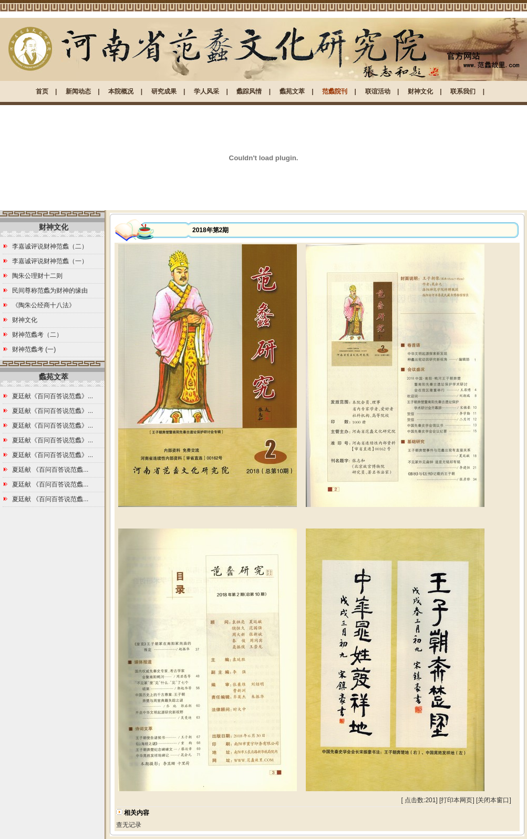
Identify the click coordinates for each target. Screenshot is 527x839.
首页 (42, 91)
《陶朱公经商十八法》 (43, 305)
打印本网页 (456, 800)
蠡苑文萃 (292, 91)
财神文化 (420, 91)
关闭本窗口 (493, 800)
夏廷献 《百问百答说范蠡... (50, 469)
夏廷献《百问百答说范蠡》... (52, 396)
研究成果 (164, 91)
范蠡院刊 (334, 91)
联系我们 (463, 91)
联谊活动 (377, 91)
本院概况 (120, 91)
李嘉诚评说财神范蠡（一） (50, 261)
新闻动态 (78, 91)
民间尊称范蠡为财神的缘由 (50, 290)
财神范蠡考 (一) (34, 349)
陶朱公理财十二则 (37, 275)
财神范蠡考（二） (37, 334)
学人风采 (206, 91)
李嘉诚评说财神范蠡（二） (50, 246)
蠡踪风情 (249, 91)
